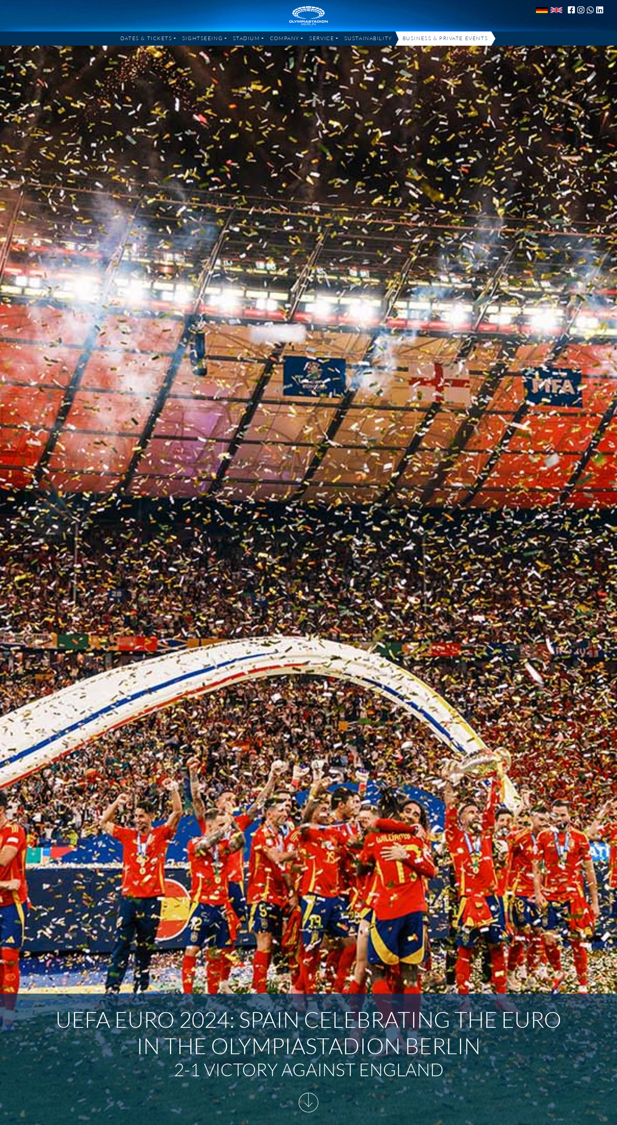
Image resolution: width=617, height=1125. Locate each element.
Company (284, 38)
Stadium (246, 38)
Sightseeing (202, 38)
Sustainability (368, 38)
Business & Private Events (445, 38)
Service (321, 38)
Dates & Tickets (146, 38)
